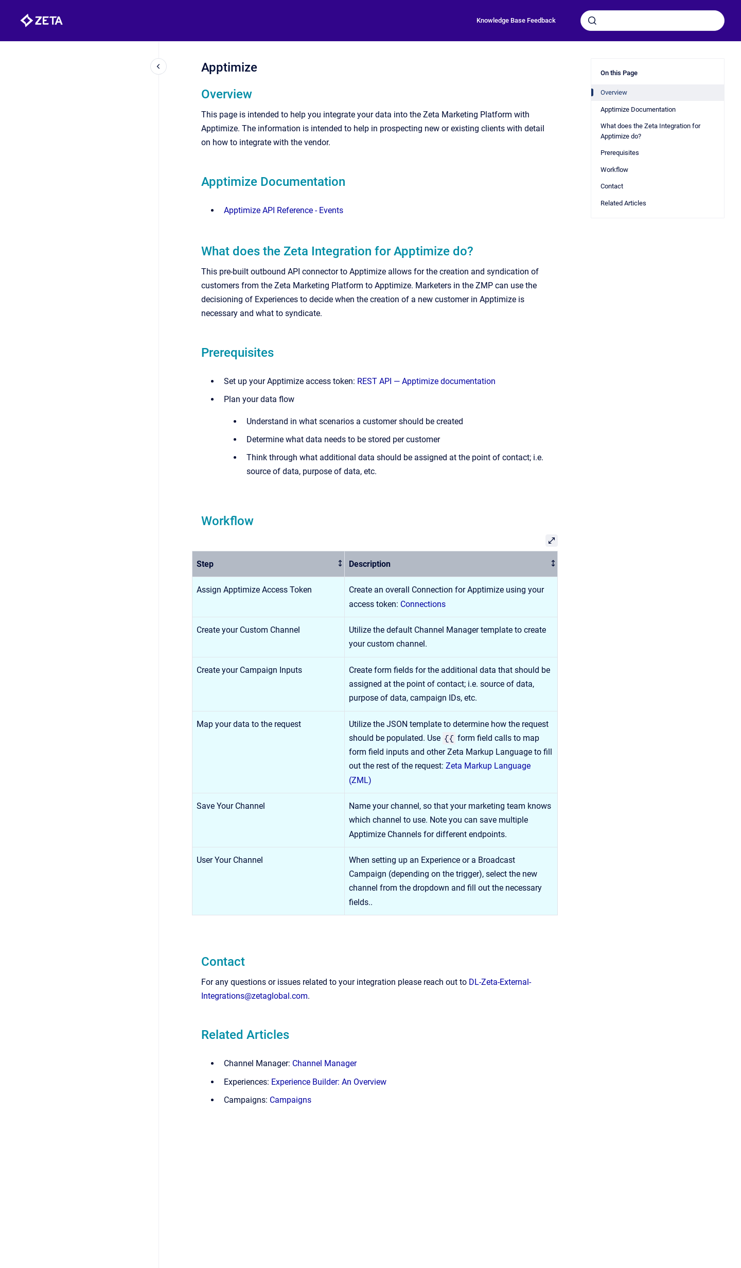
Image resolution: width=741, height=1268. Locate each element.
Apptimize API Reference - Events (283, 210)
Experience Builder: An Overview (328, 1082)
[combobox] (652, 20)
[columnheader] (268, 564)
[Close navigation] (158, 66)
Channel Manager (324, 1063)
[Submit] (592, 20)
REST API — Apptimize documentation (426, 381)
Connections (423, 604)
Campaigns (290, 1100)
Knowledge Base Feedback (516, 20)
